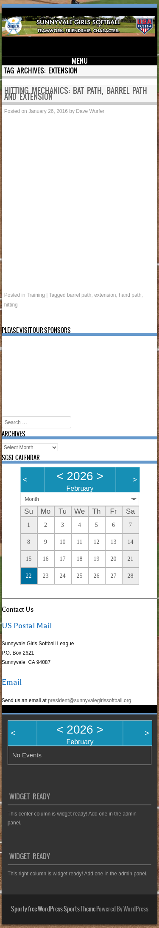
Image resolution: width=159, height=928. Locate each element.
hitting (11, 305)
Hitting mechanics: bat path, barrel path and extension (75, 93)
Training (36, 295)
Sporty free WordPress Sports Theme (53, 909)
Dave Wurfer (90, 111)
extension (105, 295)
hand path (130, 295)
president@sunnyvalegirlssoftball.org (89, 700)
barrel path (79, 295)
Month (32, 499)
